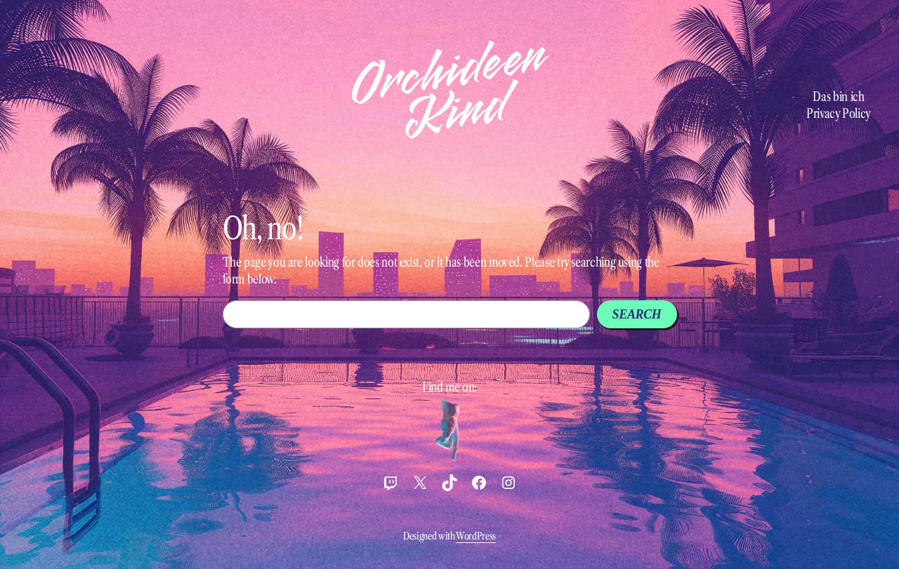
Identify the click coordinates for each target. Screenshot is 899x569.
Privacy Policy (838, 113)
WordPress (476, 536)
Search (637, 314)
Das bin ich (838, 97)
